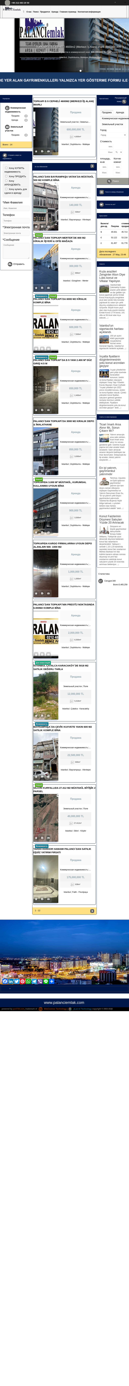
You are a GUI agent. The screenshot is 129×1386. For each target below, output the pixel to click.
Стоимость (106, 141)
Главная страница (68, 12)
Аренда (54, 12)
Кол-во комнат (117, 160)
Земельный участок (14, 128)
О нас (29, 12)
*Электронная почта (16, 227)
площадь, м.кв (105, 160)
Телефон (9, 215)
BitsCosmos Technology (52, 1009)
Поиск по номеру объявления (114, 192)
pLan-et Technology (80, 1009)
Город (103, 130)
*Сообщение (11, 239)
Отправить (16, 264)
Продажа (19, 116)
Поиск (36, 12)
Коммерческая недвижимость (15, 109)
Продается (45, 12)
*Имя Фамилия (13, 202)
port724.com (18, 1009)
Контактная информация (89, 12)
